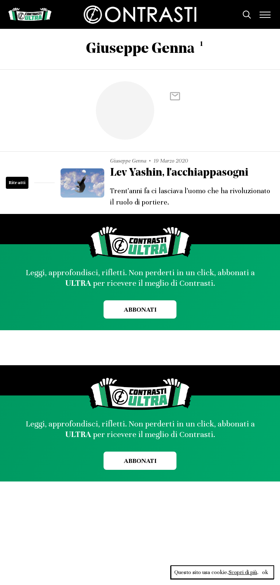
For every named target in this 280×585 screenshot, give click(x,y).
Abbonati (140, 309)
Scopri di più (243, 572)
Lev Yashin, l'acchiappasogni (179, 173)
